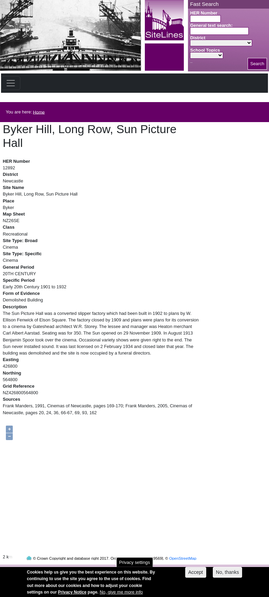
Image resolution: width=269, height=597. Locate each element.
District (197, 37)
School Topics (205, 50)
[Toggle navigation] (10, 83)
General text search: (211, 25)
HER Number (203, 13)
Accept (195, 574)
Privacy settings (134, 564)
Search (257, 63)
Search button (191, 62)
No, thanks (227, 574)
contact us (180, 568)
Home (39, 112)
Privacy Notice (72, 594)
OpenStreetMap (182, 545)
